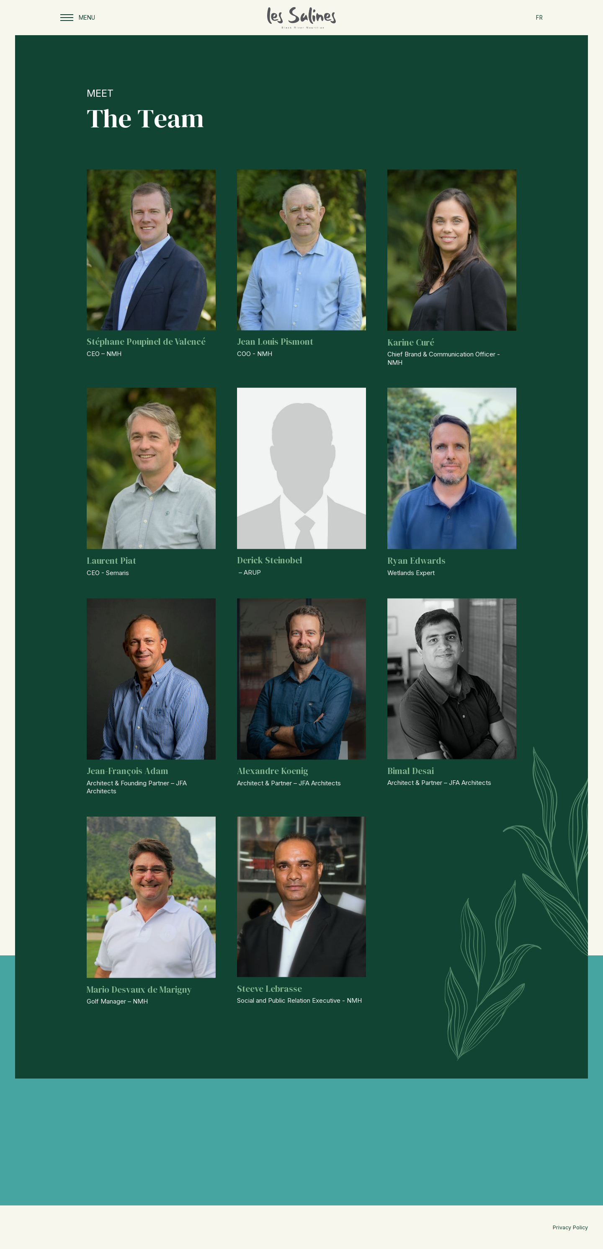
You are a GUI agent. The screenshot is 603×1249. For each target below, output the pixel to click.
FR (539, 17)
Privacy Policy (570, 1227)
